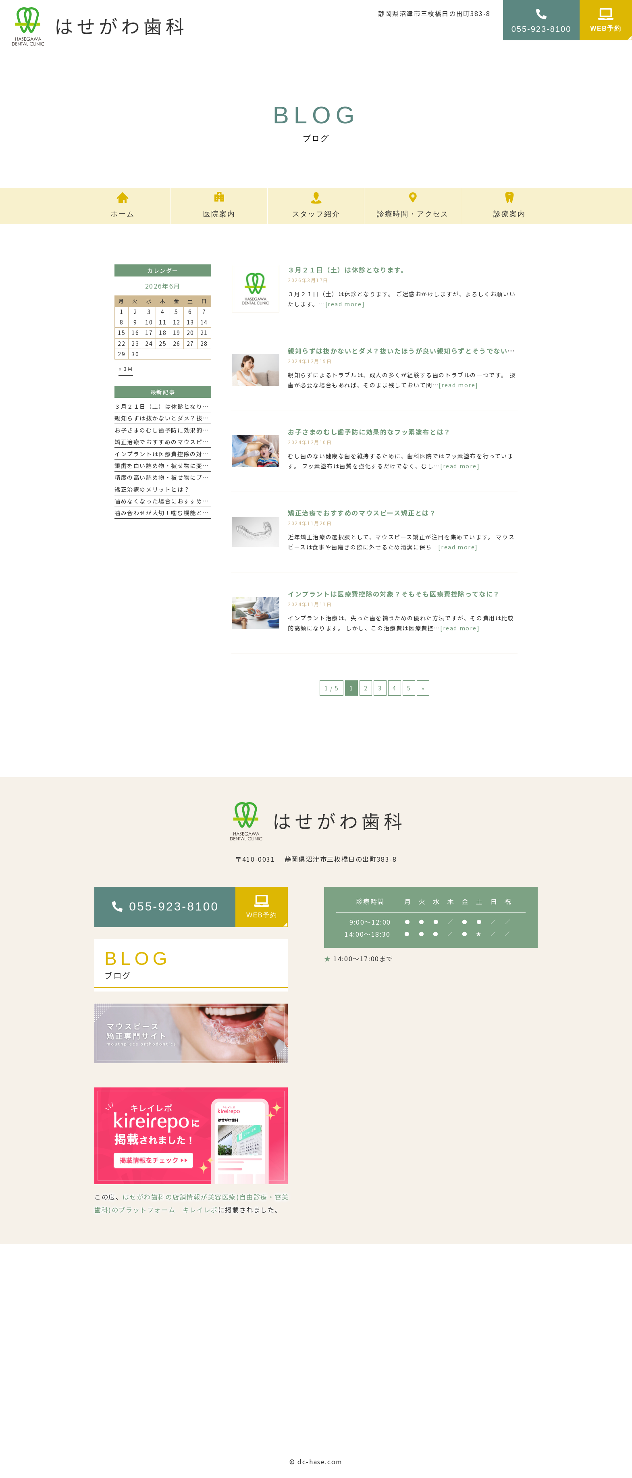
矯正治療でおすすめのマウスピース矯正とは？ (362, 513)
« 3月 (125, 368)
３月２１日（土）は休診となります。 (347, 269)
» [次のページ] (423, 688)
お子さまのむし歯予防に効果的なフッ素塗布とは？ (369, 432)
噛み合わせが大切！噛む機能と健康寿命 (171, 513)
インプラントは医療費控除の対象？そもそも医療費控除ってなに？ (394, 594)
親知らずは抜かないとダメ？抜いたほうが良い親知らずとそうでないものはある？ (419, 350)
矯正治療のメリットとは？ (152, 489)
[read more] (345, 304)
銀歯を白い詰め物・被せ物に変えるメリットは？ (183, 465)
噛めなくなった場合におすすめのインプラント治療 (186, 501)
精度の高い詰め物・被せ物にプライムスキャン (180, 477)
